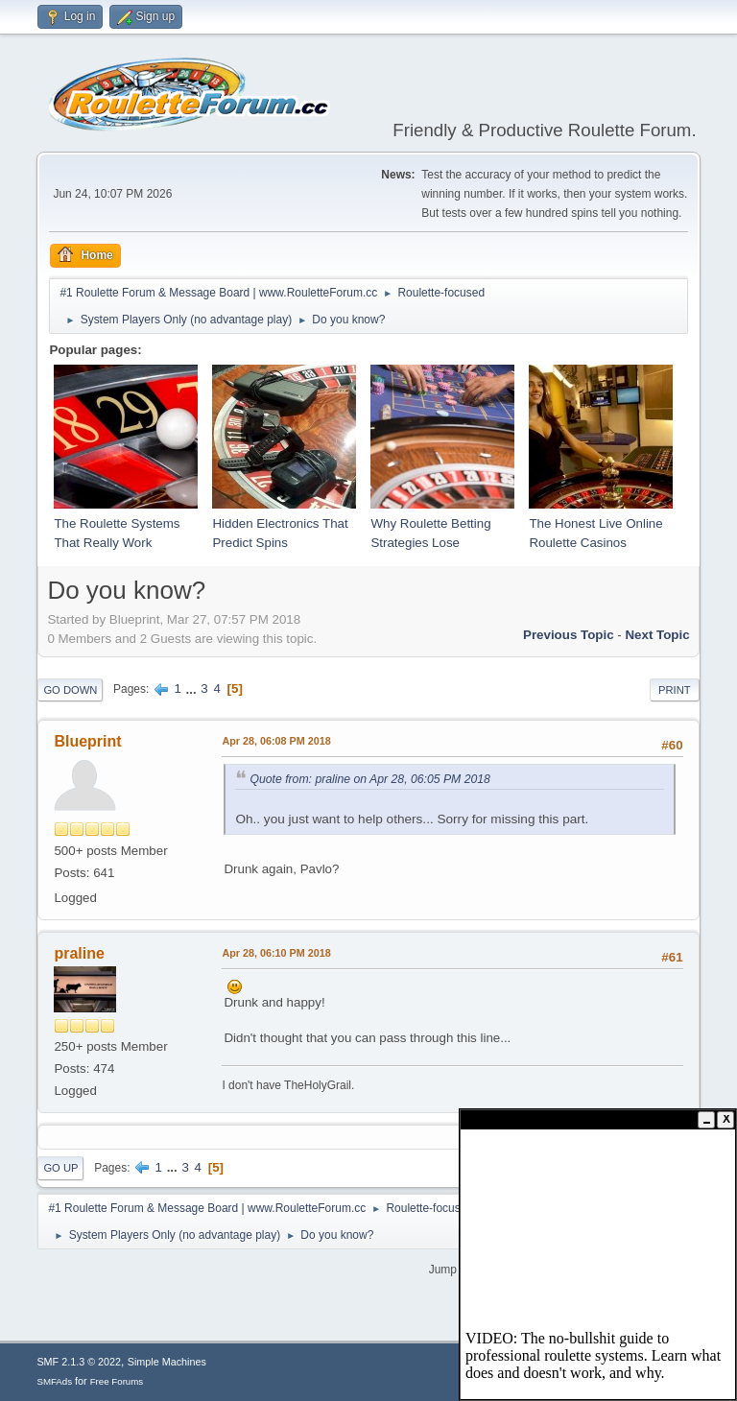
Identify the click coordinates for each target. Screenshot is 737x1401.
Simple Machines (167, 1361)
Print (674, 690)
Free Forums (117, 1381)
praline (79, 953)
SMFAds (54, 1381)
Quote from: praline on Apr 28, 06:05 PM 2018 (370, 779)
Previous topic (568, 635)
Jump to (449, 1269)
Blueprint (87, 741)
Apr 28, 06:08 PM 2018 (276, 741)
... (193, 688)
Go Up (60, 1168)
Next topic (657, 635)
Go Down (70, 690)
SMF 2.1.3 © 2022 (78, 1361)
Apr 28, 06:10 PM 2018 (276, 953)
